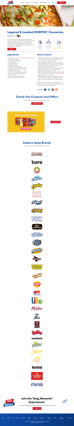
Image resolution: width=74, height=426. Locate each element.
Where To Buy (43, 2)
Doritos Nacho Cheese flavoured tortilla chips (24, 58)
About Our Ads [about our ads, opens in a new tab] (41, 418)
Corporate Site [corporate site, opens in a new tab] (48, 418)
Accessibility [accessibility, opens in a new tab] (22, 418)
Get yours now (58, 121)
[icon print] (56, 89)
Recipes (36, 2)
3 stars (59, 48)
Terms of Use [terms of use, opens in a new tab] (34, 418)
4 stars (61, 48)
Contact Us (8, 418)
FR (48, 2)
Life (32, 2)
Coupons (27, 2)
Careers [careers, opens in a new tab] (54, 418)
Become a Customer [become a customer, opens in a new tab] (60, 418)
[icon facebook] (45, 89)
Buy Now (12, 49)
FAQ (13, 417)
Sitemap (17, 417)
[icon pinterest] (53, 89)
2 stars (57, 48)
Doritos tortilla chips (59, 73)
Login (53, 2)
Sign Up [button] (37, 408)
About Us (3, 418)
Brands (22, 2)
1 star (55, 48)
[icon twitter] (49, 89)
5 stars (62, 48)
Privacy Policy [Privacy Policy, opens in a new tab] (28, 418)
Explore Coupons (37, 103)
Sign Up (61, 2)
